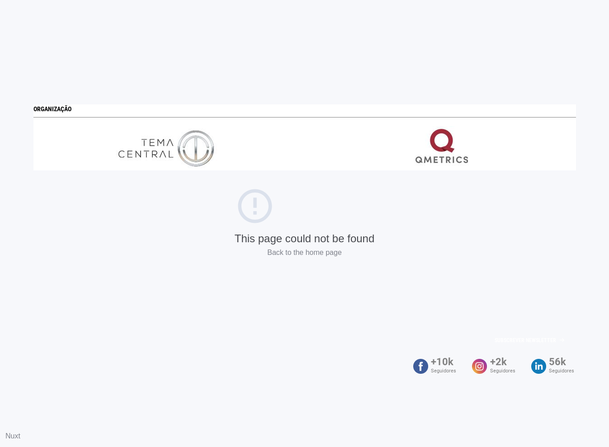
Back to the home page (304, 252)
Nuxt (12, 436)
